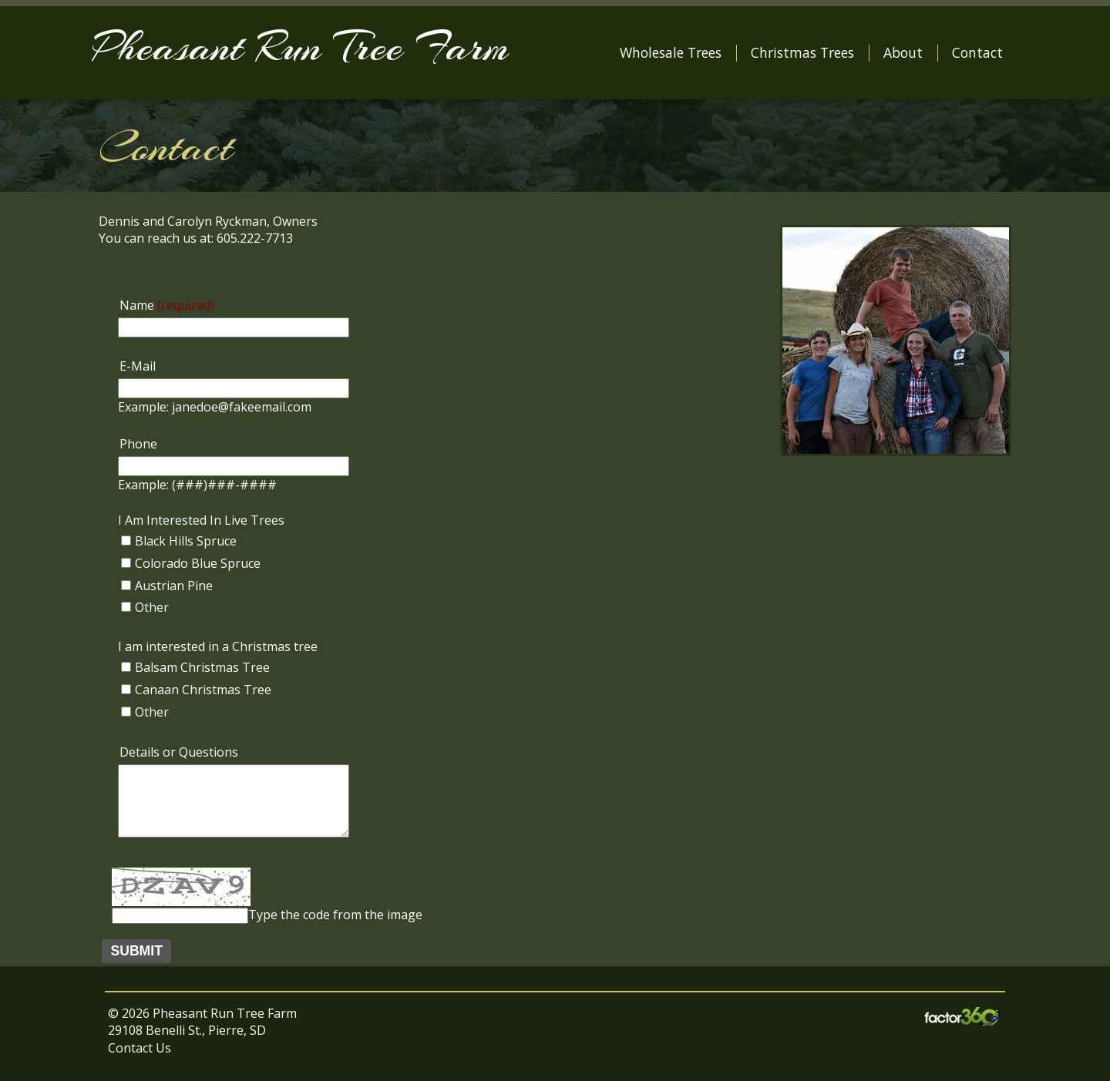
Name (166, 305)
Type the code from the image (335, 914)
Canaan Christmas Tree (203, 689)
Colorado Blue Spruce (198, 563)
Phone (138, 443)
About (903, 52)
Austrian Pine (174, 585)
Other (152, 607)
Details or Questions (178, 752)
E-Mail (137, 366)
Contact (977, 52)
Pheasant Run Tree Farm (300, 47)
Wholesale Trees (671, 52)
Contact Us (139, 1047)
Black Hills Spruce (186, 540)
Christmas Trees (802, 52)
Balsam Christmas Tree (202, 667)
